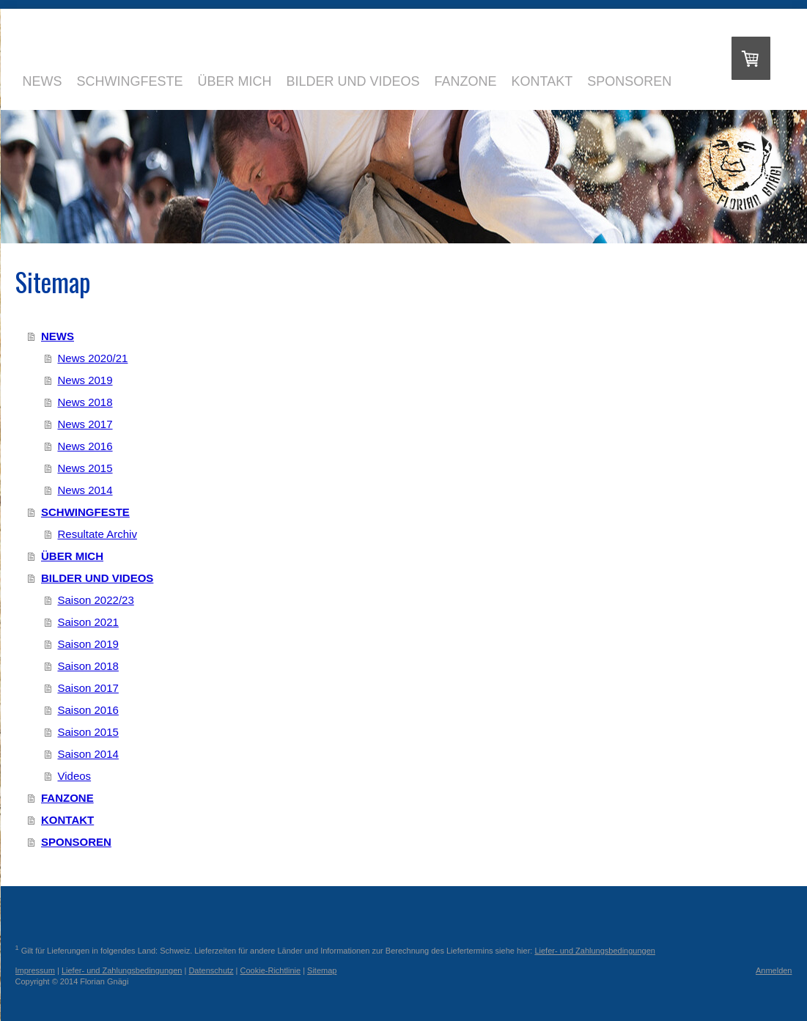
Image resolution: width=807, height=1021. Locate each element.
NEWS (57, 336)
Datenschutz (210, 970)
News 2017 (85, 424)
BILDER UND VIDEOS (97, 578)
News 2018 (85, 402)
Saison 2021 (88, 622)
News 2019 (85, 380)
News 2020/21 (93, 358)
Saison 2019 (88, 644)
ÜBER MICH (72, 556)
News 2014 (85, 490)
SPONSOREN (76, 842)
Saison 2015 (88, 732)
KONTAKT (67, 820)
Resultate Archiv (97, 534)
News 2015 (85, 468)
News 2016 (85, 446)
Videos (75, 776)
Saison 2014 (88, 754)
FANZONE (67, 798)
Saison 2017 (88, 688)
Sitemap (321, 970)
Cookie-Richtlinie (270, 970)
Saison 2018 (88, 666)
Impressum (35, 970)
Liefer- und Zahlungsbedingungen (594, 950)
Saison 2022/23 (96, 600)
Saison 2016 (88, 710)
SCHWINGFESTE (85, 512)
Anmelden (774, 970)
